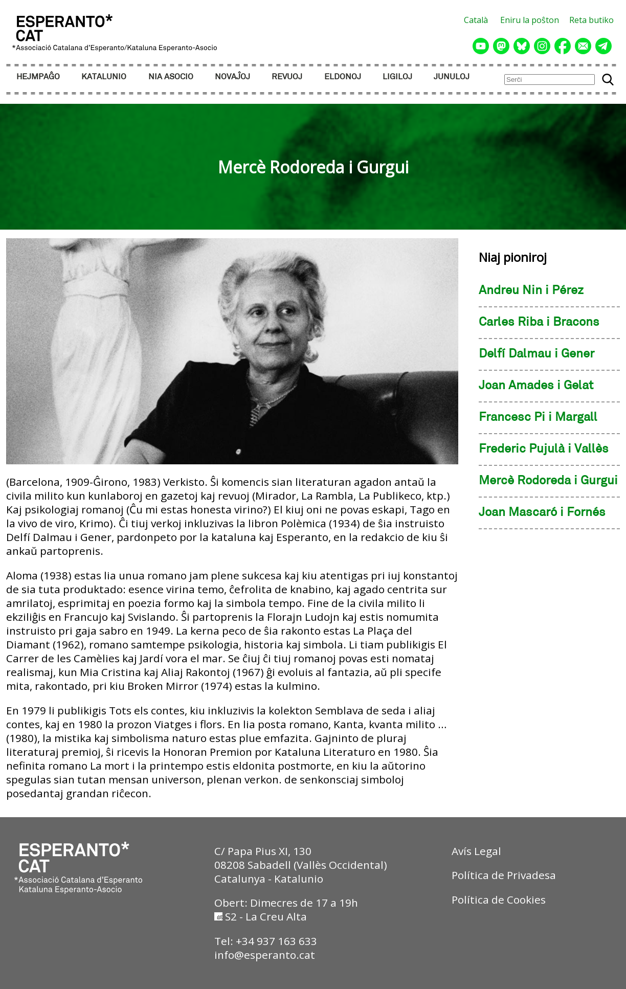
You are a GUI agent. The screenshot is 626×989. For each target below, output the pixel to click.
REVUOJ (287, 77)
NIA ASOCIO (170, 77)
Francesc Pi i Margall (538, 417)
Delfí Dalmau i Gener (536, 354)
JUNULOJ (451, 77)
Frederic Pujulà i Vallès (544, 449)
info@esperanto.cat (264, 955)
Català (476, 20)
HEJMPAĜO (38, 77)
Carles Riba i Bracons (539, 322)
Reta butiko (591, 20)
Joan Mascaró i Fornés (542, 513)
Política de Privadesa (504, 875)
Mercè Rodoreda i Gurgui (548, 481)
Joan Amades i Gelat (536, 386)
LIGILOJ (397, 77)
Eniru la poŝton (529, 20)
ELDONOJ (342, 77)
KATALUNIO (103, 77)
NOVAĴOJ (232, 77)
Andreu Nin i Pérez (531, 291)
